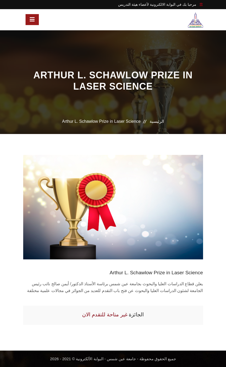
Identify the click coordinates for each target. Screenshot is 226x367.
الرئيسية (157, 121)
